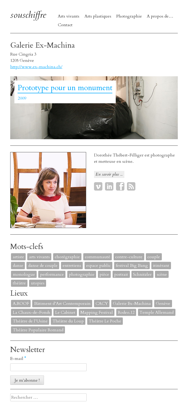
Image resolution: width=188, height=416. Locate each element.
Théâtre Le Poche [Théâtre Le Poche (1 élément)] (105, 321)
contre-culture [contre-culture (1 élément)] (128, 257)
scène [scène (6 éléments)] (162, 274)
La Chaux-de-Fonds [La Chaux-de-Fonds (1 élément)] (31, 312)
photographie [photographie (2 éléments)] (82, 274)
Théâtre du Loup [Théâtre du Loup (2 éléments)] (68, 321)
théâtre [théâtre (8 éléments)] (19, 283)
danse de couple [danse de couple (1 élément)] (43, 265)
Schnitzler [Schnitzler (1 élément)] (142, 274)
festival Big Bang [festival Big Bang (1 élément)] (132, 265)
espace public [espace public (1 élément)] (98, 265)
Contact (65, 25)
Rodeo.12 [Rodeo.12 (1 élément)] (126, 312)
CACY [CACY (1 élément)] (102, 303)
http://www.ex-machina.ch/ (36, 67)
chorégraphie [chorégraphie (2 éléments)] (67, 257)
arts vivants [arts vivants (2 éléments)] (39, 257)
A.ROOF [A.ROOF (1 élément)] (21, 303)
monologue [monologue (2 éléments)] (24, 274)
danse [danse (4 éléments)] (18, 265)
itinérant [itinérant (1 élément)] (161, 265)
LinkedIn (109, 186)
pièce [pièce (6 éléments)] (104, 274)
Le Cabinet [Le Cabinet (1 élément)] (65, 312)
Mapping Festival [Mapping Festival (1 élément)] (96, 312)
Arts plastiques (98, 16)
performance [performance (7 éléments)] (52, 274)
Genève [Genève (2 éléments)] (163, 303)
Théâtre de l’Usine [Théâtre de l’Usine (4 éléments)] (30, 321)
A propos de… (160, 16)
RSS (131, 186)
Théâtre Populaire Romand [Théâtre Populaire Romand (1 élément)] (38, 330)
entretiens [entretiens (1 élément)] (72, 265)
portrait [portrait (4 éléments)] (121, 274)
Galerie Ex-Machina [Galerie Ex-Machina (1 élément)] (132, 303)
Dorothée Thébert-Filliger (118, 155)
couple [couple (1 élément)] (153, 257)
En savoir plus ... (109, 174)
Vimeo (98, 186)
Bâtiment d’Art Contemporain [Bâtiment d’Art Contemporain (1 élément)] (62, 303)
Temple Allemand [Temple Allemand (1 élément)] (157, 312)
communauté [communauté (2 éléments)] (97, 257)
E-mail (18, 358)
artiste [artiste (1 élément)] (18, 257)
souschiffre (28, 15)
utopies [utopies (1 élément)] (38, 283)
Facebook (120, 186)
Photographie (129, 16)
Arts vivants (68, 16)
